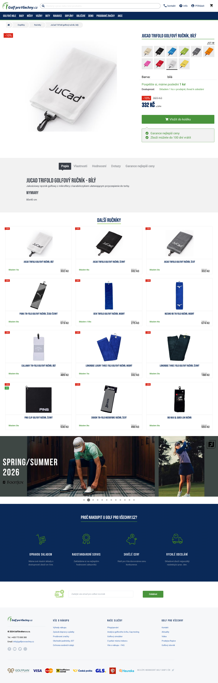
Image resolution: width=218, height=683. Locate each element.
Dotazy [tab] (116, 166)
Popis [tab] (65, 166)
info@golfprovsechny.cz (23, 641)
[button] (84, 499)
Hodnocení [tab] (99, 166)
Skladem (181, 89)
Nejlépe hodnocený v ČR (153, 670)
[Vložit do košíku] (178, 119)
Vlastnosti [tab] (80, 166)
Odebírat (153, 594)
